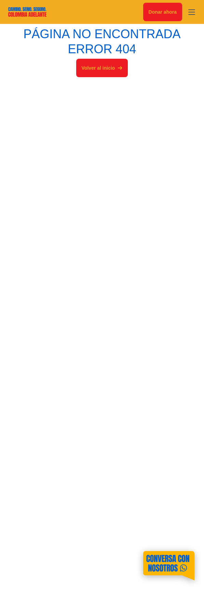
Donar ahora (163, 12)
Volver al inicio (102, 68)
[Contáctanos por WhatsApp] (168, 565)
